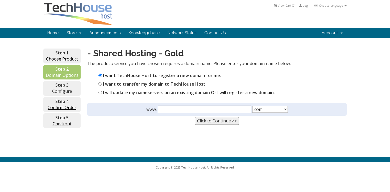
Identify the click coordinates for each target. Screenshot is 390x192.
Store (74, 32)
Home (53, 32)
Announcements (105, 32)
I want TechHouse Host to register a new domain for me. (159, 75)
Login (304, 5)
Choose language (330, 5)
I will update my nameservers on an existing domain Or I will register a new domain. (186, 92)
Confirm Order (62, 107)
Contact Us (215, 32)
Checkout (62, 124)
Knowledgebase (144, 32)
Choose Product (62, 59)
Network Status (182, 32)
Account (332, 32)
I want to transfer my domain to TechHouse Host (151, 84)
